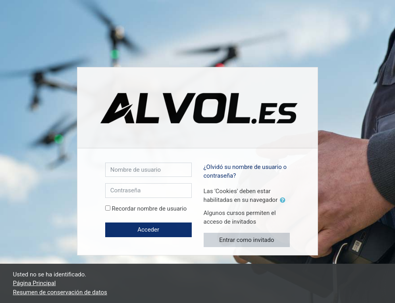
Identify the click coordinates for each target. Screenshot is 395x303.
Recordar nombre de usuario (149, 208)
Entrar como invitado (246, 240)
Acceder (148, 229)
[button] (284, 200)
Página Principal (34, 283)
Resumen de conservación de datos (60, 292)
